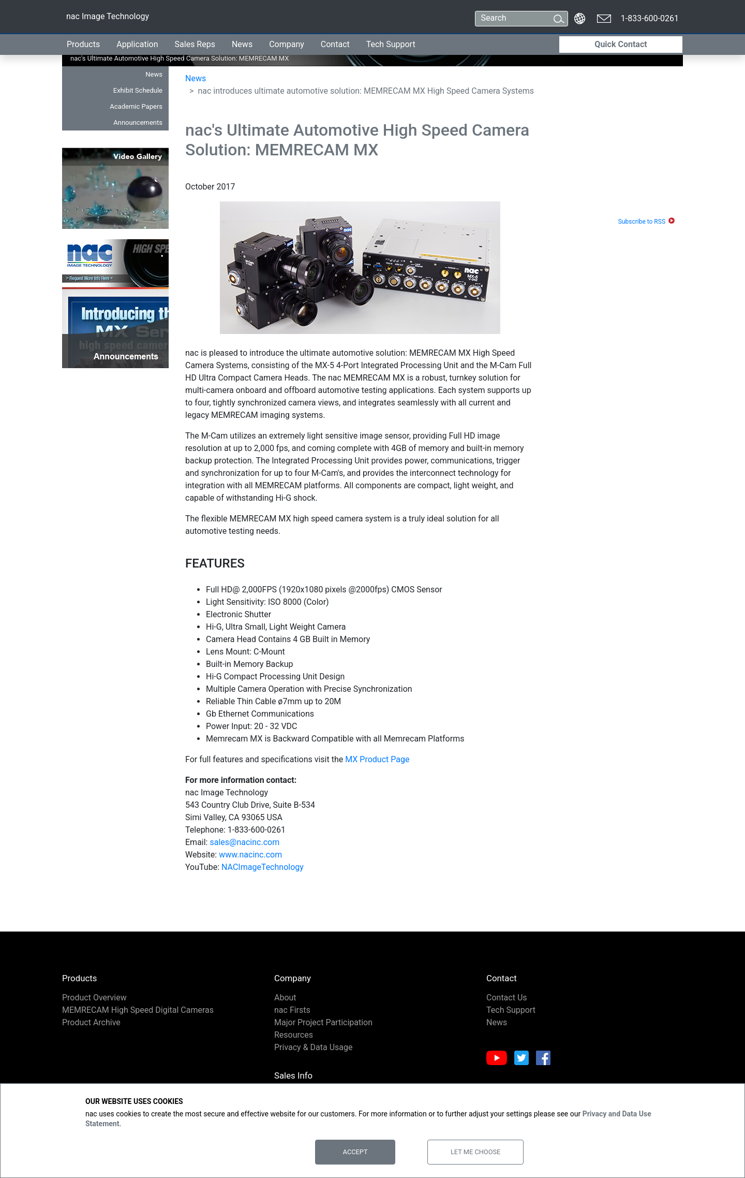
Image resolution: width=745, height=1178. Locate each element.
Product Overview (94, 997)
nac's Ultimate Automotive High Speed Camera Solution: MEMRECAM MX (146, 58)
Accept (355, 1152)
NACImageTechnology (262, 867)
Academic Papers (136, 106)
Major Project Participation (323, 1022)
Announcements (137, 122)
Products (83, 44)
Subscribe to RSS (641, 221)
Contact (335, 44)
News (242, 44)
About (285, 997)
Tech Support (390, 44)
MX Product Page (377, 759)
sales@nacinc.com (244, 842)
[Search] (512, 18)
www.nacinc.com (250, 855)
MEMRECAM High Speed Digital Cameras (138, 1010)
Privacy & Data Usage (313, 1047)
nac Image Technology (107, 18)
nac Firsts (292, 1010)
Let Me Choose (475, 1152)
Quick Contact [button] (620, 44)
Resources (293, 1035)
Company (286, 44)
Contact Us (506, 997)
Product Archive (91, 1022)
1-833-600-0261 (650, 18)
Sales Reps (195, 44)
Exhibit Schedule (137, 90)
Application (137, 44)
